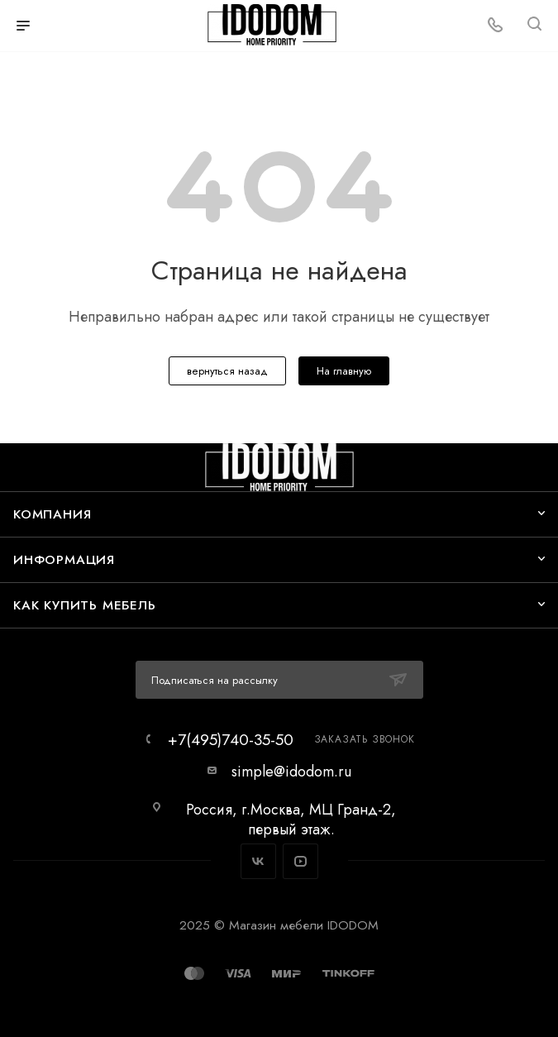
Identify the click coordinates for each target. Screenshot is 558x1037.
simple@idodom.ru (291, 771)
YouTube (300, 861)
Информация (64, 559)
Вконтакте (258, 861)
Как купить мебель (84, 604)
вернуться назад (227, 371)
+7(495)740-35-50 (230, 740)
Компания (52, 513)
